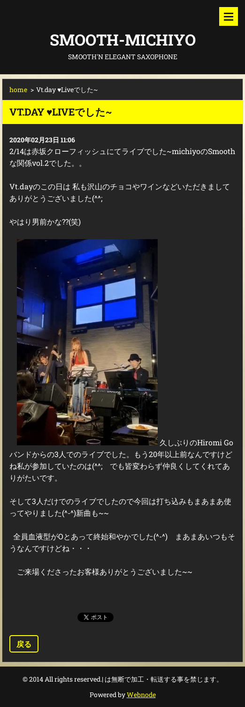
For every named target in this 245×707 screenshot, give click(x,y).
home (18, 89)
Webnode (141, 694)
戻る (23, 644)
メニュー (228, 16)
